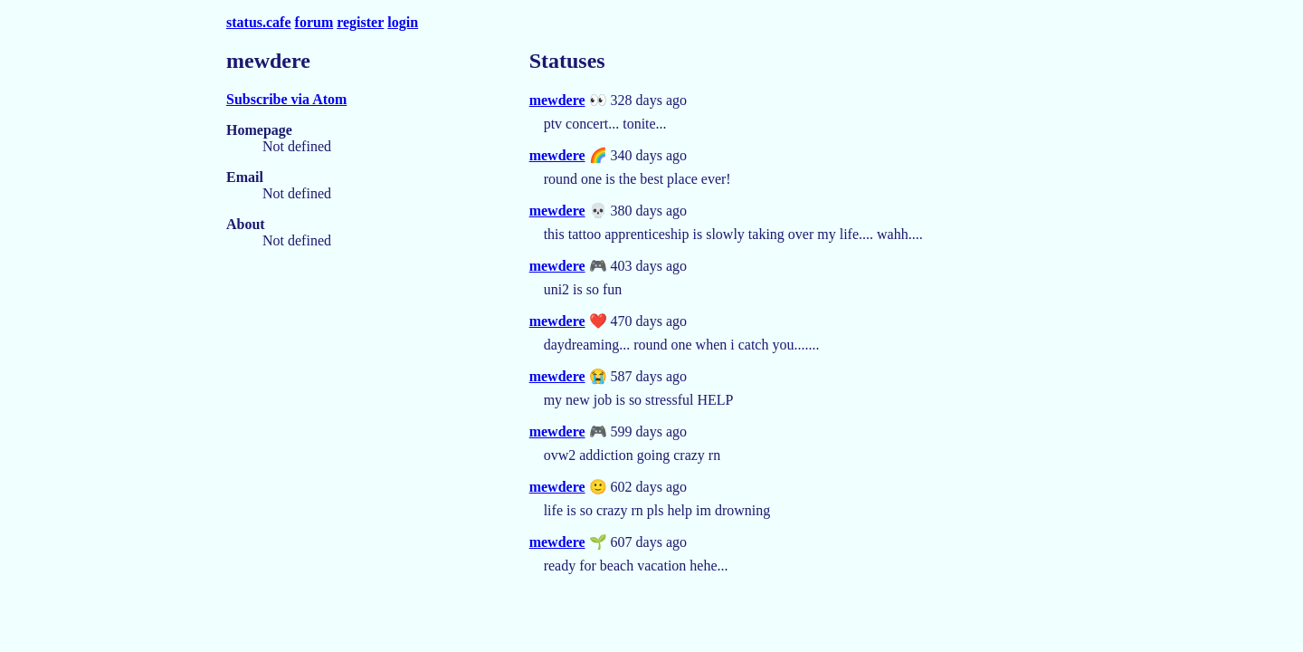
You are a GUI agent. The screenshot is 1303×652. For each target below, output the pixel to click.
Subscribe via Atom (286, 99)
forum (314, 22)
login (402, 22)
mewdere (557, 100)
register (360, 22)
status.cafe (258, 22)
